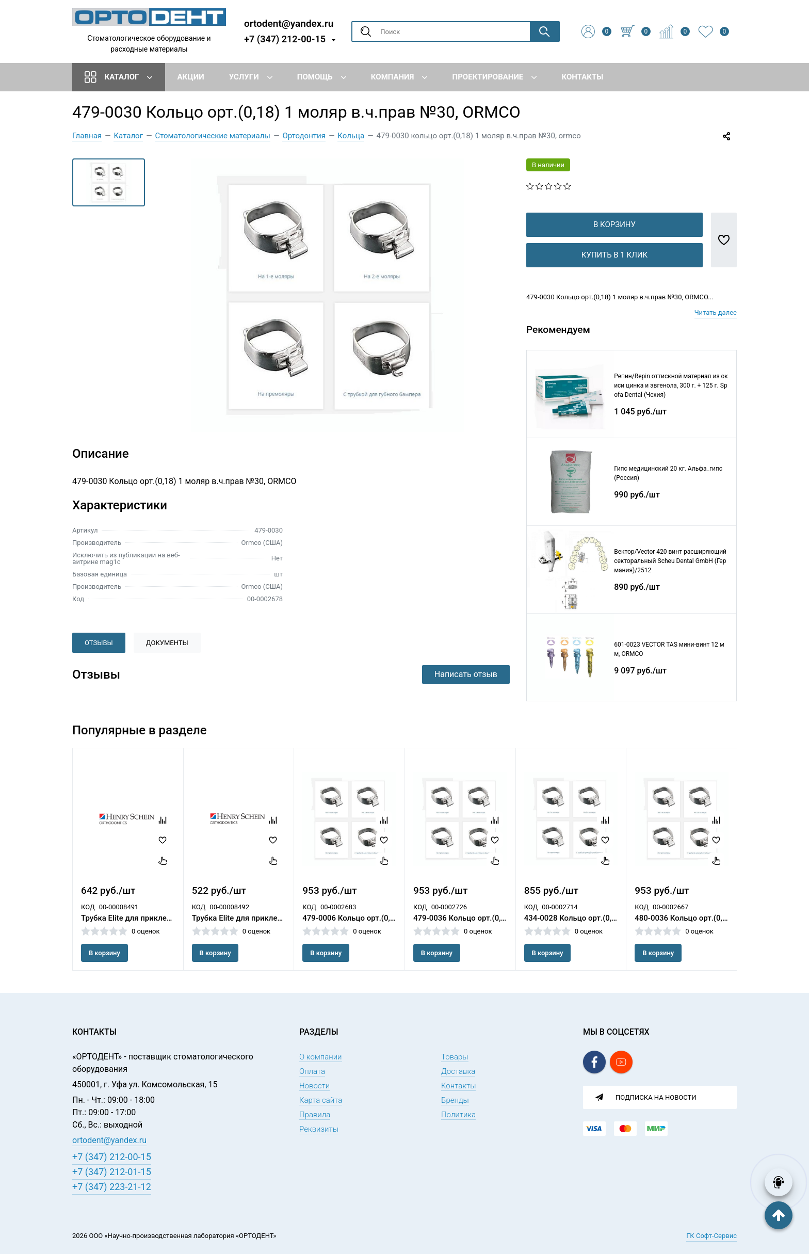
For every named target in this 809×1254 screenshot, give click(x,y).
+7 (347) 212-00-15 (285, 39)
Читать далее (715, 329)
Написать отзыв (465, 674)
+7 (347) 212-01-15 (111, 1171)
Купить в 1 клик (614, 271)
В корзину (614, 241)
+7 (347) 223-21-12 (111, 1186)
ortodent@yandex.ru (288, 23)
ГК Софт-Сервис (711, 1236)
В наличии (548, 165)
